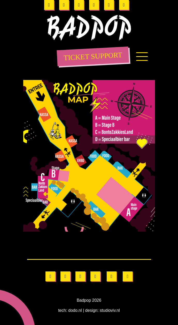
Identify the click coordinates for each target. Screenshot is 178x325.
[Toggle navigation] (142, 58)
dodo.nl (73, 310)
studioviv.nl (111, 310)
